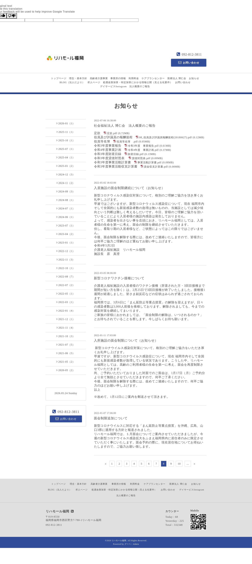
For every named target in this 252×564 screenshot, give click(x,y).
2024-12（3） (65, 174)
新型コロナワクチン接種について (119, 278)
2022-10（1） (65, 268)
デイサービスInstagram (113, 86)
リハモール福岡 (119, 540)
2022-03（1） (65, 302)
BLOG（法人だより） (72, 82)
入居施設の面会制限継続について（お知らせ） (129, 188)
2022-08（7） (65, 276)
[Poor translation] (12, 15)
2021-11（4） (66, 327)
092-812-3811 (192, 54)
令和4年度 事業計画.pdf (143, 150)
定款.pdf (112, 133)
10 (179, 463)
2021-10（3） (65, 336)
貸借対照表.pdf (141, 158)
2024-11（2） (66, 182)
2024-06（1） (65, 217)
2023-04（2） (65, 234)
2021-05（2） (65, 361)
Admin (136, 544)
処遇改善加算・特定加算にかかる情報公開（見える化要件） (137, 82)
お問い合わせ (183, 82)
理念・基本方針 (78, 78)
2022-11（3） (66, 259)
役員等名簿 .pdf (127, 141)
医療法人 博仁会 (176, 78)
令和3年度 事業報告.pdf (143, 145)
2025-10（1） (65, 140)
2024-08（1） (65, 199)
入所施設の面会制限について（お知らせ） (126, 340)
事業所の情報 (118, 78)
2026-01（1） (65, 123)
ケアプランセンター (153, 78)
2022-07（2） (65, 285)
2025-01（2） (65, 165)
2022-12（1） (65, 251)
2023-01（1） (65, 242)
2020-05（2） (65, 370)
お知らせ (194, 78)
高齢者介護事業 (99, 78)
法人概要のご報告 (139, 86)
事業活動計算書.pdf (149, 162)
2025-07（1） (65, 148)
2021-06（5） (65, 353)
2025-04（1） (65, 157)
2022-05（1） (65, 293)
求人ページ (93, 82)
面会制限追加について (111, 418)
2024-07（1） (65, 208)
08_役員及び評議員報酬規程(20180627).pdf (165, 137)
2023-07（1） (65, 225)
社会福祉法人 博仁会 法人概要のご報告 (125, 125)
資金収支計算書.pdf (156, 166)
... (188, 463)
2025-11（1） (66, 131)
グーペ (128, 544)
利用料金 (134, 78)
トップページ (58, 78)
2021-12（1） (65, 319)
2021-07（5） (65, 344)
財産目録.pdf (136, 154)
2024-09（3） (65, 191)
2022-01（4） (65, 310)
